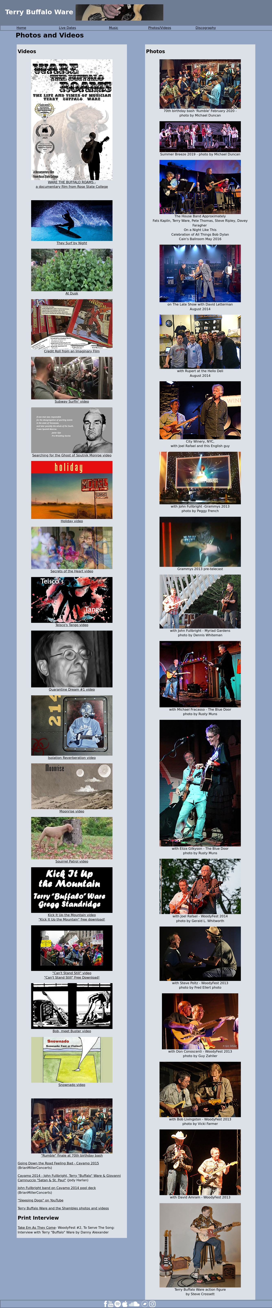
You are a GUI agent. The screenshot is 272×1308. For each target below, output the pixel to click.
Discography (206, 28)
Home (21, 28)
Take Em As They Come (37, 1228)
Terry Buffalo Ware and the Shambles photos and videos (63, 1208)
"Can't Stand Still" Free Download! (72, 977)
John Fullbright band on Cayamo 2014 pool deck (57, 1188)
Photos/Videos (159, 28)
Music (113, 28)
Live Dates (67, 28)
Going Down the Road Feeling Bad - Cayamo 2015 (58, 1163)
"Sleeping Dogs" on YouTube (40, 1200)
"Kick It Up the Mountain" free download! (71, 919)
